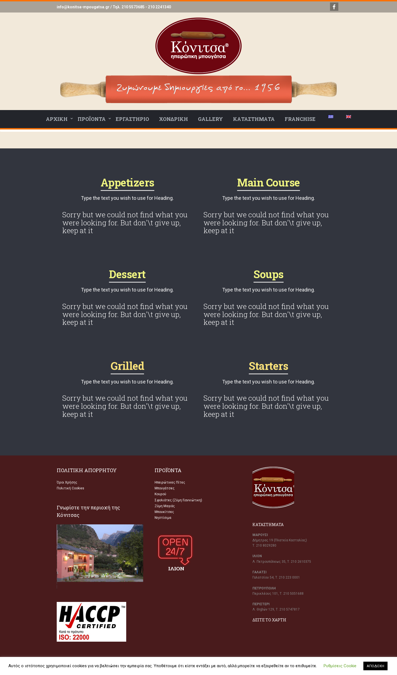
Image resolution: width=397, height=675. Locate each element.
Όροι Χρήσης (67, 482)
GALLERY (210, 119)
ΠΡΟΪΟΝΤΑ (92, 119)
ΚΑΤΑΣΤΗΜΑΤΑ (254, 119)
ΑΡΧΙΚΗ (57, 119)
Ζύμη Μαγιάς (165, 506)
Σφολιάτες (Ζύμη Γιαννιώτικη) (178, 500)
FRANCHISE (300, 119)
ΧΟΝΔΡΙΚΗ (173, 119)
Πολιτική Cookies (70, 488)
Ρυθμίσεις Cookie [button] (340, 665)
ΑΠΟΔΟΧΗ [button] (375, 666)
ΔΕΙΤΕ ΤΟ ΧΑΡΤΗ (269, 619)
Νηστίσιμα (163, 518)
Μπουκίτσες (164, 512)
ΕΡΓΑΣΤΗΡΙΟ (132, 119)
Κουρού (160, 494)
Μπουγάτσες (165, 488)
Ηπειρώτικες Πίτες (170, 482)
